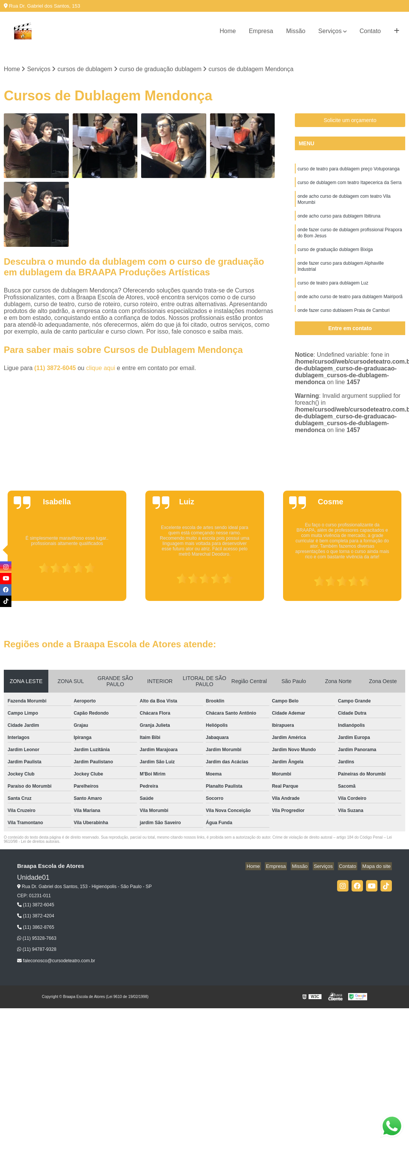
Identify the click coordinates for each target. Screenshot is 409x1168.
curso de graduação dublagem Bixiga (335, 256)
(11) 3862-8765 (35, 927)
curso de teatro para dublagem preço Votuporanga (348, 170)
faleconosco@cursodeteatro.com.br (56, 961)
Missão (296, 31)
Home (228, 31)
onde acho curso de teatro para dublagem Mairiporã (350, 306)
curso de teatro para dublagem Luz (333, 291)
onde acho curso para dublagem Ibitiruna (339, 220)
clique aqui (100, 368)
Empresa (261, 31)
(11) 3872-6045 (56, 368)
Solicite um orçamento (350, 121)
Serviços (330, 31)
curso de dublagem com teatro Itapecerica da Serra (349, 184)
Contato (370, 31)
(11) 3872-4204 (35, 916)
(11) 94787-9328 (36, 950)
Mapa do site (377, 867)
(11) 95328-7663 (36, 939)
